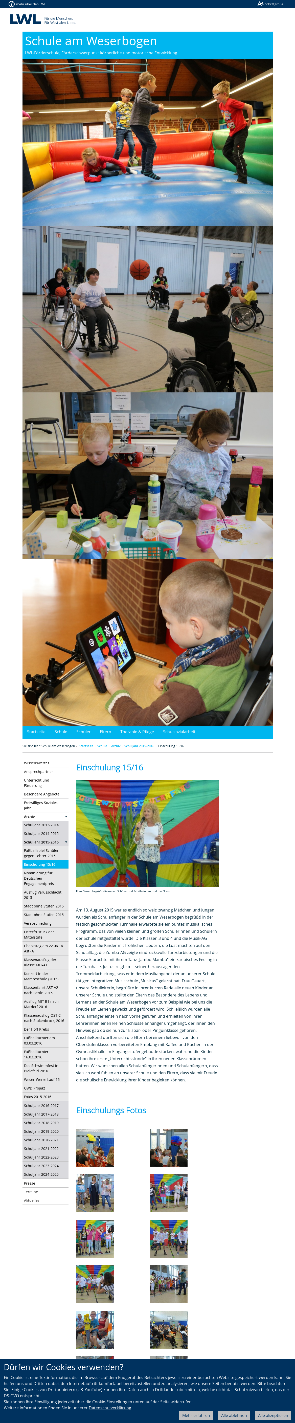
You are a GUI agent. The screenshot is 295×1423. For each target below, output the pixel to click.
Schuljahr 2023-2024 (41, 1165)
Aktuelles (31, 1200)
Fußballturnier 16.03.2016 (36, 1054)
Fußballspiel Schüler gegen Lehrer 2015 (41, 853)
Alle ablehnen (234, 1415)
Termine (31, 1191)
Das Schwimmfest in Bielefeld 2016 (41, 1068)
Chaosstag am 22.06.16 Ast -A (43, 948)
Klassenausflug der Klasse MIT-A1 (40, 962)
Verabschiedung (38, 923)
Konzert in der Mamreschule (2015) (41, 976)
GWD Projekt (34, 1088)
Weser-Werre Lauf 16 (42, 1079)
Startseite (36, 732)
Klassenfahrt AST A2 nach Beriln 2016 (41, 990)
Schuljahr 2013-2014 (41, 824)
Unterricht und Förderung (36, 783)
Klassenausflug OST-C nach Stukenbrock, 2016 (44, 1018)
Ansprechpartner (38, 771)
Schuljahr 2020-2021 (41, 1140)
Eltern (105, 732)
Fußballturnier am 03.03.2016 (39, 1040)
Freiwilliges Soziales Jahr (41, 805)
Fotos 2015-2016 (37, 1096)
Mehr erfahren (196, 1415)
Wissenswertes (36, 763)
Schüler (83, 732)
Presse (29, 1183)
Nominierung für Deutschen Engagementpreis (39, 878)
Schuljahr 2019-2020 (41, 1131)
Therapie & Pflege (137, 732)
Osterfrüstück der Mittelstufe (39, 934)
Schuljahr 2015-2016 (139, 746)
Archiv (115, 746)
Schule (61, 732)
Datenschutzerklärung (110, 1408)
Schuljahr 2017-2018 (41, 1114)
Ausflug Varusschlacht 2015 (42, 895)
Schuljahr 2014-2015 (41, 833)
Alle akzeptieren (273, 1415)
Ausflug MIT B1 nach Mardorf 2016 (41, 1004)
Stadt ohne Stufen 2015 (44, 906)
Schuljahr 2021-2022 (41, 1148)
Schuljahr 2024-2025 (41, 1174)
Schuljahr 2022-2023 (41, 1157)
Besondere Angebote (41, 794)
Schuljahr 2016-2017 (41, 1105)
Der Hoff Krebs (36, 1029)
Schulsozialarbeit (179, 732)
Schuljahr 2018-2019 (41, 1122)
